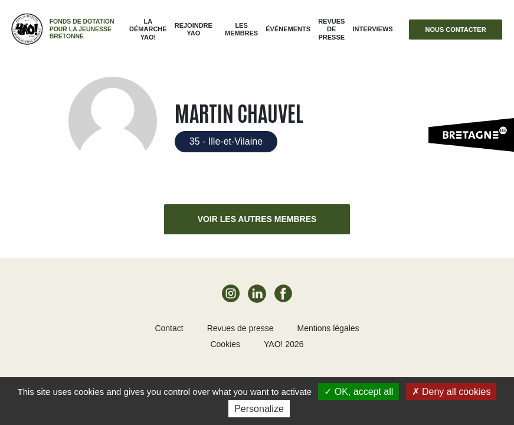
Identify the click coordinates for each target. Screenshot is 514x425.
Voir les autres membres (257, 219)
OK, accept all (358, 392)
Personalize (259, 409)
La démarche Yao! (148, 29)
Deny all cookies (451, 392)
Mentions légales (328, 328)
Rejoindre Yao (193, 29)
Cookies (225, 344)
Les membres (241, 29)
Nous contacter (455, 29)
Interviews (372, 28)
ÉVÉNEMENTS (288, 28)
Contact (169, 328)
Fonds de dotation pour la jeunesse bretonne (82, 29)
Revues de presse (331, 29)
